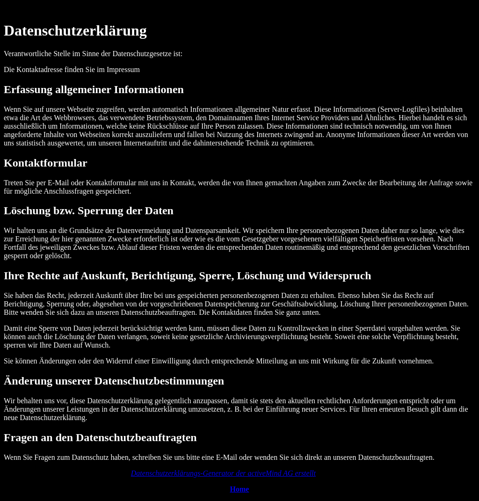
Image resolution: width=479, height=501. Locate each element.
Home (239, 489)
